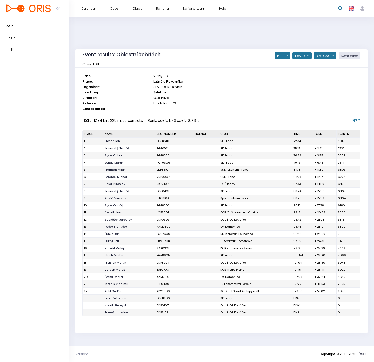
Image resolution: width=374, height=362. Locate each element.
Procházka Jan (115, 298)
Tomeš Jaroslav (116, 312)
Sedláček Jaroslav (118, 220)
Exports (300, 56)
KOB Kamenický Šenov (236, 248)
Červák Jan (113, 212)
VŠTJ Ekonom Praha (234, 169)
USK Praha (227, 177)
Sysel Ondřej (114, 205)
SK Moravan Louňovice (236, 234)
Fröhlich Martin (115, 262)
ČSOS (363, 354)
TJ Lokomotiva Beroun (235, 284)
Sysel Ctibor (113, 155)
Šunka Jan (112, 234)
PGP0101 (162, 148)
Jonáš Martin (114, 162)
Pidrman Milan (115, 169)
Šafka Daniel (114, 277)
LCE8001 (163, 212)
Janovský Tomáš (117, 148)
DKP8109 (163, 312)
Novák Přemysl (115, 305)
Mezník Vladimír (116, 284)
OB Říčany (227, 184)
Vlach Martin (114, 255)
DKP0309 (163, 220)
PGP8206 (163, 298)
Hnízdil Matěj (114, 248)
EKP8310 (162, 169)
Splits (356, 120)
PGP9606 (163, 162)
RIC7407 (163, 184)
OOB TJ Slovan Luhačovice (239, 212)
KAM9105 (163, 277)
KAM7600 (164, 227)
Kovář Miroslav (115, 198)
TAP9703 (163, 269)
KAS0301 (163, 248)
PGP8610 (163, 141)
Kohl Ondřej (113, 291)
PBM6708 (163, 241)
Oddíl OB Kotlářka (233, 220)
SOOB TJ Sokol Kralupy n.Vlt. (240, 291)
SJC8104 (163, 198)
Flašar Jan (112, 141)
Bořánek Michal (116, 177)
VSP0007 (163, 177)
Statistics (323, 56)
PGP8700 (163, 155)
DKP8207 (163, 262)
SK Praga (226, 141)
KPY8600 (163, 291)
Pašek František (116, 227)
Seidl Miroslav (115, 184)
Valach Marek (115, 269)
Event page (349, 56)
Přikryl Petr (112, 241)
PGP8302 (163, 205)
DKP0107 (163, 305)
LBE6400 (163, 284)
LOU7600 (163, 234)
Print (280, 56)
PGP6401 (163, 191)
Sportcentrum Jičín (234, 198)
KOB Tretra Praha (232, 269)
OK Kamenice (230, 227)
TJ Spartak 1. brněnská (236, 241)
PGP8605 (163, 255)
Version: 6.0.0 (85, 354)
